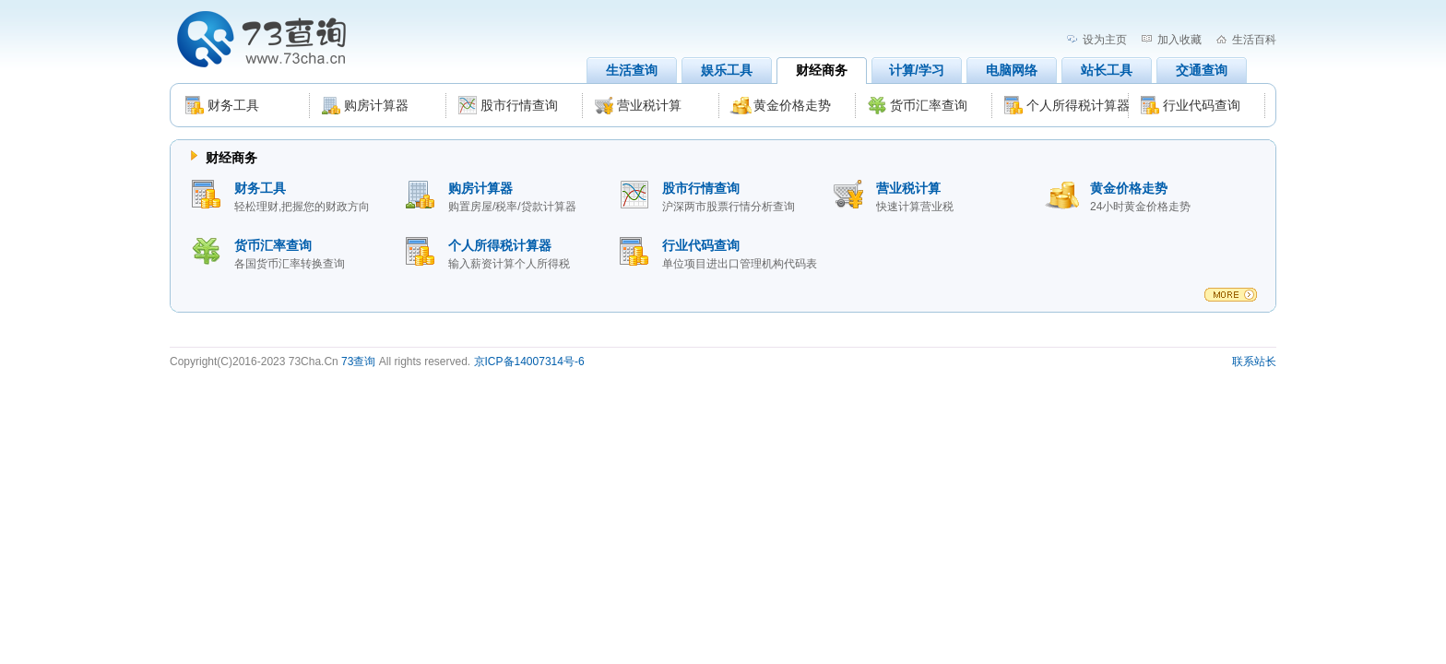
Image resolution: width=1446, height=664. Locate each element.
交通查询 (1201, 70)
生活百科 (1254, 39)
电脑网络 (1011, 70)
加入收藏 (1179, 39)
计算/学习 (916, 70)
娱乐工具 (727, 70)
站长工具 (1106, 70)
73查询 (358, 361)
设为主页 (1105, 39)
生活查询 (632, 70)
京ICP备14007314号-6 (529, 361)
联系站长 (1254, 361)
